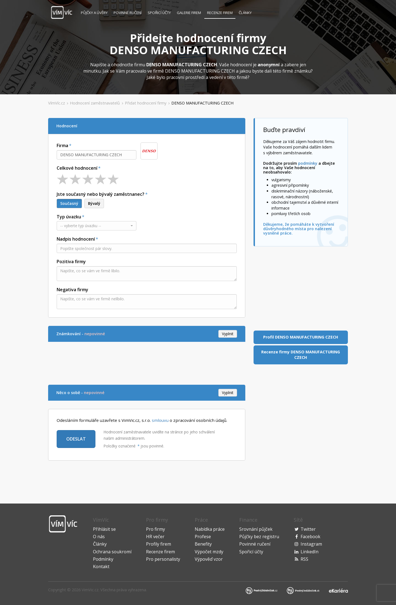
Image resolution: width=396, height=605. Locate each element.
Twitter (308, 529)
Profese (203, 537)
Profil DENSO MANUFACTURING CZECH (300, 337)
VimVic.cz (90, 589)
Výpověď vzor (209, 559)
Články (245, 12)
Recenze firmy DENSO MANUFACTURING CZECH (300, 354)
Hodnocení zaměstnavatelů (95, 103)
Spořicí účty (159, 12)
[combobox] (96, 155)
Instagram (311, 544)
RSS (304, 559)
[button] (96, 225)
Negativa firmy (72, 290)
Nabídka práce (210, 529)
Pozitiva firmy (71, 261)
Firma (62, 145)
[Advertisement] (148, 362)
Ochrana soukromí (112, 552)
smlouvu (160, 420)
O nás (99, 537)
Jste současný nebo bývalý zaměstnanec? (100, 194)
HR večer (155, 537)
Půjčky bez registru (259, 537)
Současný (69, 203)
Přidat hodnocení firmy (145, 103)
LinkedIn (309, 552)
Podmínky (103, 559)
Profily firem (158, 544)
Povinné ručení (128, 12)
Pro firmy (155, 529)
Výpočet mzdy (209, 552)
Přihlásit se (104, 529)
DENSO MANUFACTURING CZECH (202, 103)
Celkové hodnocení (77, 168)
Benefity (203, 544)
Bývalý (94, 203)
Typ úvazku (69, 217)
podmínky (307, 163)
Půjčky (94, 12)
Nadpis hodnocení (76, 239)
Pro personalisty (163, 559)
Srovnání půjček (256, 529)
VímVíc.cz (56, 103)
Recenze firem (220, 12)
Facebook (310, 537)
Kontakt (101, 566)
